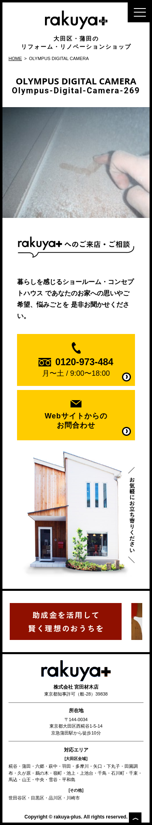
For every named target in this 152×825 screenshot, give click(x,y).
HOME (15, 58)
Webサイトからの (76, 421)
